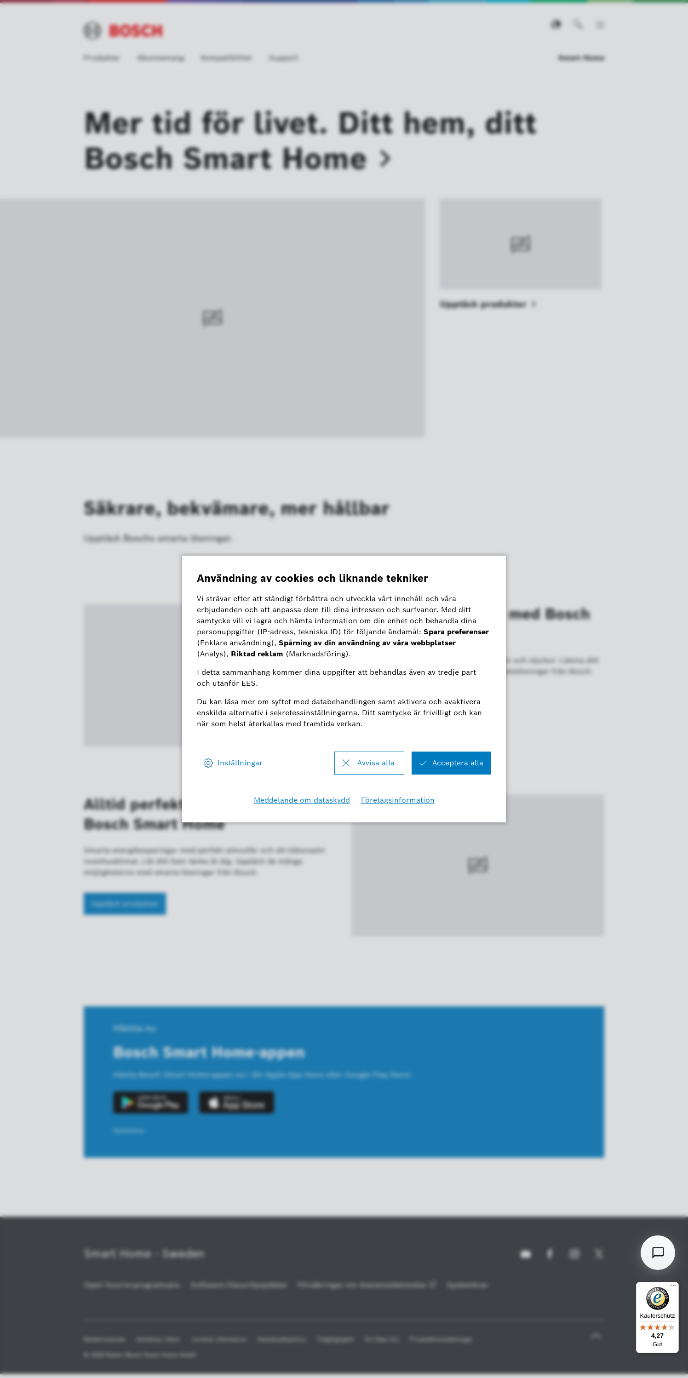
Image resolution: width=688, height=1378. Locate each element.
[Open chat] (658, 1252)
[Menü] (673, 1287)
